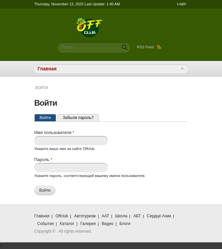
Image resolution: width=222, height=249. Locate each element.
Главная (42, 216)
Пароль (43, 159)
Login (181, 4)
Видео (108, 223)
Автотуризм (85, 216)
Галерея (88, 223)
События (45, 223)
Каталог (67, 223)
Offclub (61, 216)
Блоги (125, 223)
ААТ (105, 216)
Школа (121, 216)
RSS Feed (149, 47)
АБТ (137, 216)
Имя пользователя (54, 132)
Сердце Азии (159, 216)
